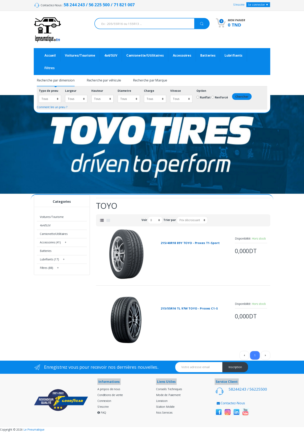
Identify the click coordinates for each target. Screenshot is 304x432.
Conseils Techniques (169, 389)
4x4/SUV (110, 55)
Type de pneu (48, 91)
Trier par (169, 220)
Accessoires (182, 55)
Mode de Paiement (168, 395)
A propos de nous (108, 389)
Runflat (203, 97)
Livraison (162, 401)
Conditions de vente (110, 395)
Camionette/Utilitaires (145, 55)
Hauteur (97, 91)
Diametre (124, 91)
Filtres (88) (46, 268)
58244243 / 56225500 (248, 389)
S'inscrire (239, 4)
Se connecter (258, 4)
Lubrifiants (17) (49, 259)
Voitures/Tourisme (80, 55)
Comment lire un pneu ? (52, 107)
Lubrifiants (233, 55)
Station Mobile (165, 407)
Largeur (70, 91)
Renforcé (219, 97)
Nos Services (164, 412)
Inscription (235, 367)
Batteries (207, 55)
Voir (144, 220)
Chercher (241, 96)
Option (201, 91)
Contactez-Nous (231, 403)
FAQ (101, 412)
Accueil (50, 55)
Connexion (104, 401)
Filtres (49, 68)
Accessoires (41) (50, 242)
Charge (149, 91)
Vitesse (175, 91)
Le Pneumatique (33, 429)
